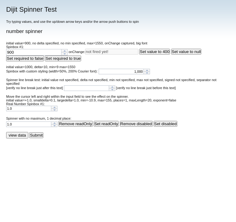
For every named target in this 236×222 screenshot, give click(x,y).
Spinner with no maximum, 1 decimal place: (38, 118)
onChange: (77, 52)
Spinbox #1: (15, 47)
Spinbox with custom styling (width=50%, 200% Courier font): (52, 71)
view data (17, 135)
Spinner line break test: (24, 80)
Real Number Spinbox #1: (25, 104)
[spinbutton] (34, 52)
